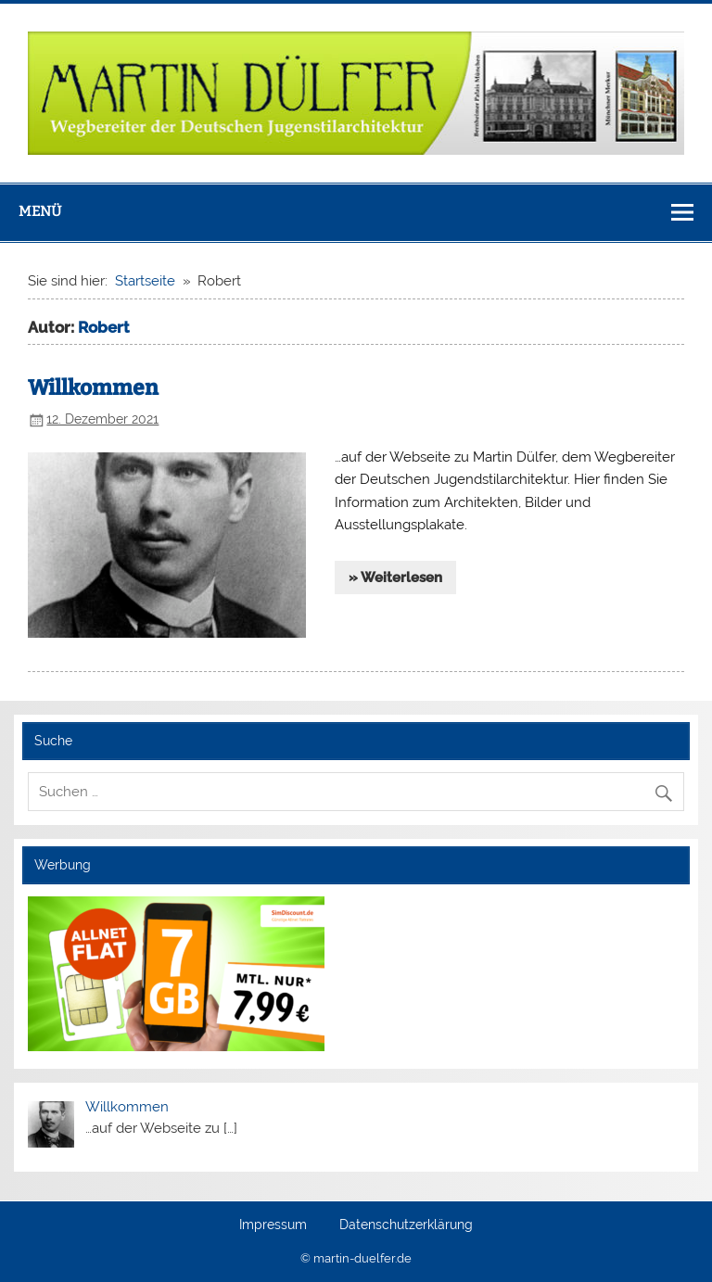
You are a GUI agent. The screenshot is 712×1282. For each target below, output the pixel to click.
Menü (40, 211)
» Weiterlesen (395, 577)
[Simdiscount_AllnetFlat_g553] (176, 1046)
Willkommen (93, 387)
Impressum (273, 1225)
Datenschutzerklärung (406, 1225)
